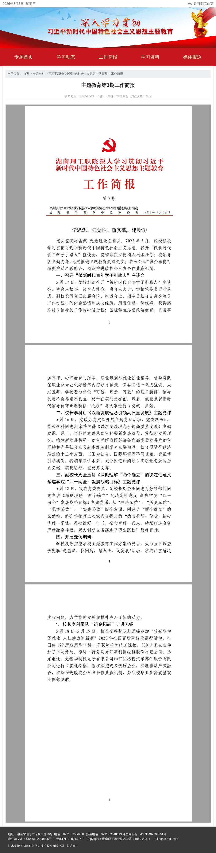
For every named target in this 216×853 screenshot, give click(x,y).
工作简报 (108, 57)
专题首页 (23, 57)
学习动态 (66, 57)
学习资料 (150, 57)
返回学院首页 (203, 3)
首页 (26, 73)
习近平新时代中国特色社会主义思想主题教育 (77, 73)
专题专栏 (39, 73)
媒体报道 (192, 57)
